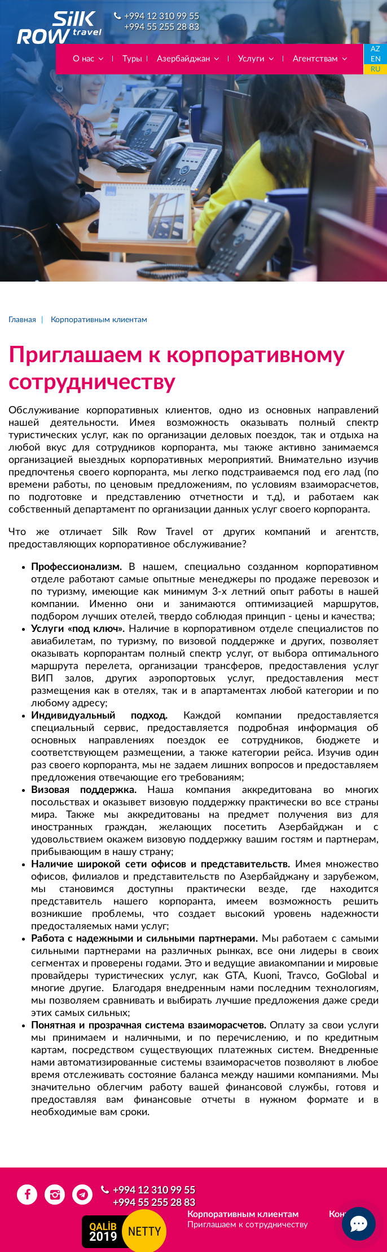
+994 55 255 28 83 (161, 27)
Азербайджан (189, 59)
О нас (89, 59)
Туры (132, 59)
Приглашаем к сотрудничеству (247, 1224)
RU (376, 69)
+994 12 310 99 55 (161, 16)
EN (376, 59)
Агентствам (321, 59)
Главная (22, 320)
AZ (375, 49)
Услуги (256, 59)
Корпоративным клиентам (99, 320)
